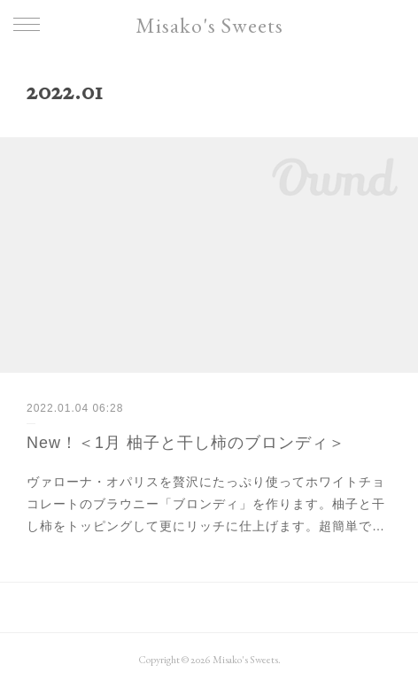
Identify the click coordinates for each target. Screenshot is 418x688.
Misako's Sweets (209, 25)
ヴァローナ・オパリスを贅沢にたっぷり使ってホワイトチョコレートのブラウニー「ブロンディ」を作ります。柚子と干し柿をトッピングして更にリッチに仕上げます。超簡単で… (206, 504)
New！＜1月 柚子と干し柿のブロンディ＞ (186, 443)
